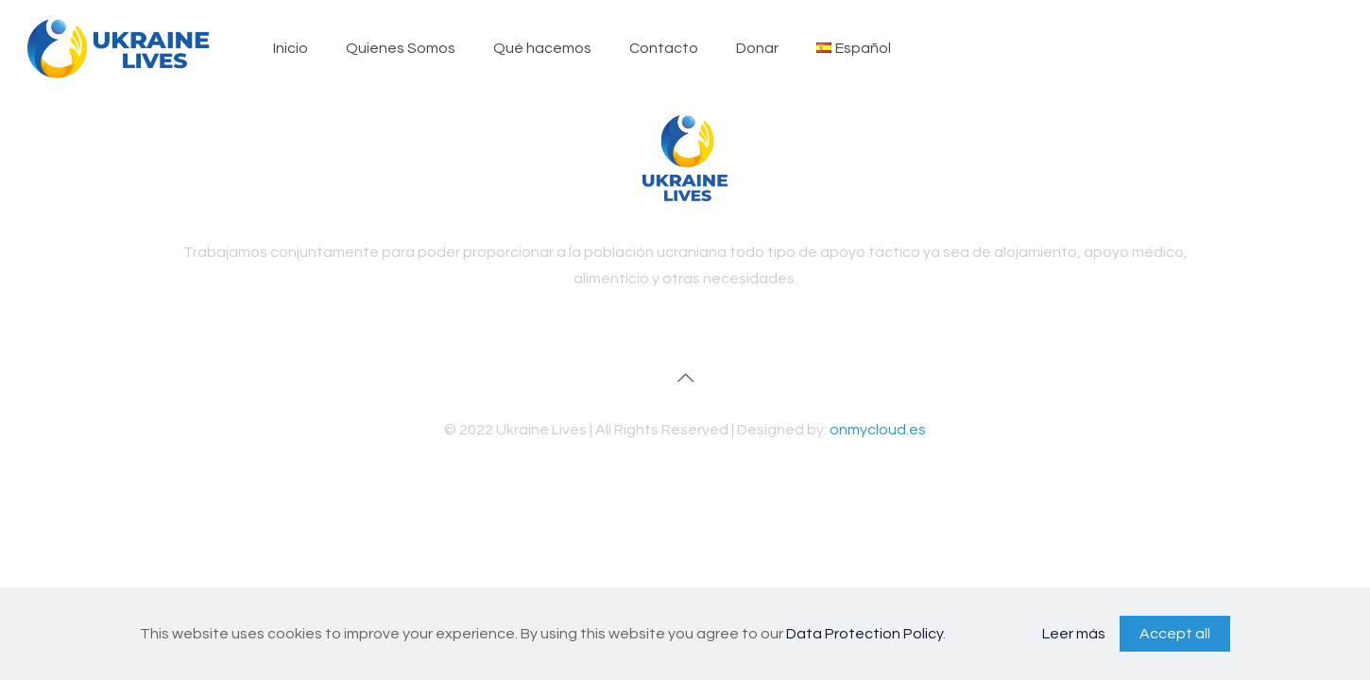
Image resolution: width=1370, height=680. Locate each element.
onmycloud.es (878, 429)
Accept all (1174, 633)
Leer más (1073, 633)
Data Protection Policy (864, 633)
